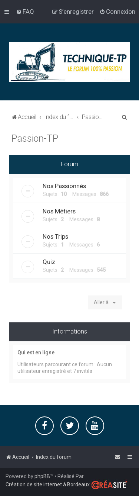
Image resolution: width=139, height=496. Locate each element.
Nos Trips (55, 236)
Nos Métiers (59, 211)
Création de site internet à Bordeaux (48, 484)
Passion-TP (34, 138)
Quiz (49, 261)
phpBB (42, 476)
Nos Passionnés (64, 185)
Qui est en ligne (35, 352)
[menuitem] (25, 11)
